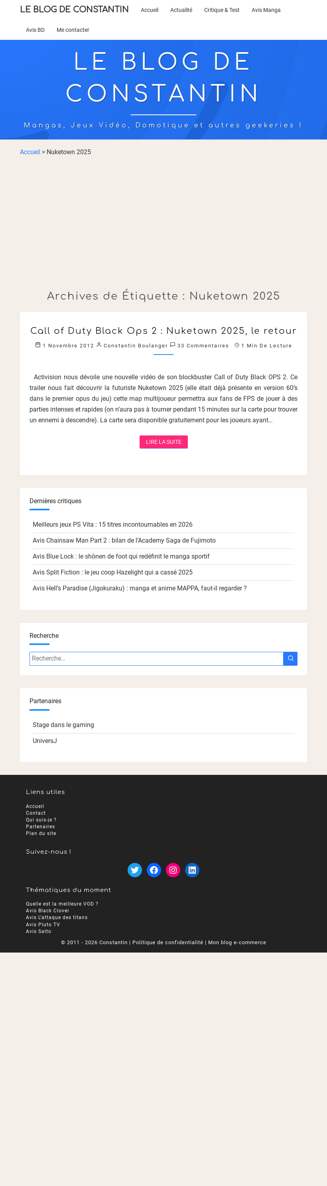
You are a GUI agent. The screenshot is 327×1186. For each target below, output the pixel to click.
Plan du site (41, 833)
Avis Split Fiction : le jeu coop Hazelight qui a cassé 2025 (113, 572)
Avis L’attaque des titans (57, 918)
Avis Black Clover (47, 911)
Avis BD (35, 30)
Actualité (181, 10)
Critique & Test (222, 10)
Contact (36, 813)
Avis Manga (266, 10)
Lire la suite (167, 441)
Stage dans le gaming (63, 725)
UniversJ (45, 741)
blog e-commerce (243, 942)
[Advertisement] (163, 223)
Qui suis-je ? (41, 820)
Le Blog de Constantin (74, 9)
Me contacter (73, 30)
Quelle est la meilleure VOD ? (62, 904)
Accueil (149, 10)
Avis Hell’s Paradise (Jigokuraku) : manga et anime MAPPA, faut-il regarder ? (140, 588)
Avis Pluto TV (43, 924)
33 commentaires (203, 346)
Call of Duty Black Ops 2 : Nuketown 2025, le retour (163, 331)
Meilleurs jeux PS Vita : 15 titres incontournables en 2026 (113, 524)
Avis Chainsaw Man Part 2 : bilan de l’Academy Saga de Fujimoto (124, 540)
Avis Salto (38, 931)
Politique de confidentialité (167, 942)
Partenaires (40, 826)
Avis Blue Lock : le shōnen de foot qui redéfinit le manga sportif (121, 556)
